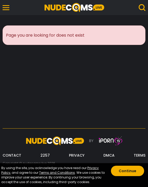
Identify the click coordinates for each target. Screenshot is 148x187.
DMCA (109, 155)
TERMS (139, 155)
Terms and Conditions (57, 172)
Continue (127, 170)
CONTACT (12, 155)
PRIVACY (76, 155)
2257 (45, 155)
